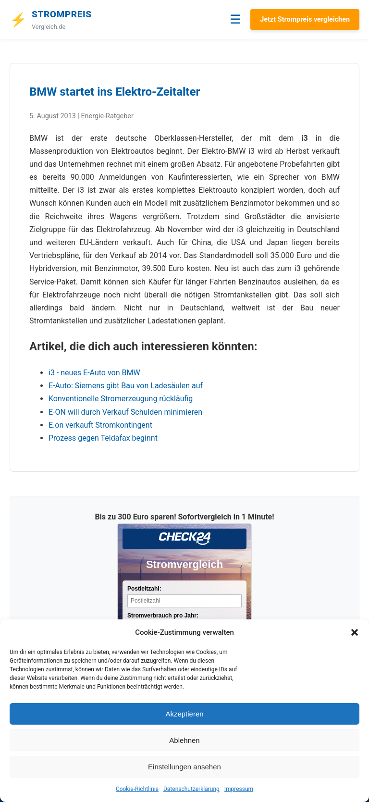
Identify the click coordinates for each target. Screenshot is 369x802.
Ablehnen (184, 740)
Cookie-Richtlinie (137, 789)
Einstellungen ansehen (184, 767)
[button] (354, 632)
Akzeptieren (184, 714)
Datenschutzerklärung (191, 789)
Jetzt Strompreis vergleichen (305, 19)
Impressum (238, 789)
